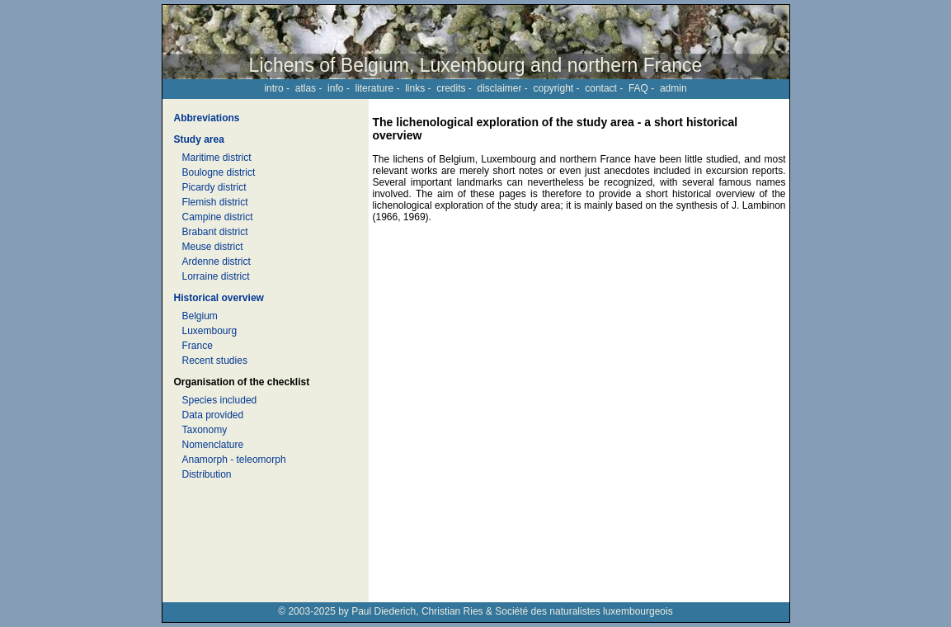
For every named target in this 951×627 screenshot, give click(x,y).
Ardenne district (216, 261)
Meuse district (212, 246)
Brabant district (215, 232)
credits (450, 88)
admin (673, 88)
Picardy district (214, 187)
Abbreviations (207, 118)
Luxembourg (210, 331)
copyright (554, 88)
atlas (305, 88)
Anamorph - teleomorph (234, 459)
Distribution (207, 474)
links (415, 88)
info (335, 88)
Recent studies (214, 360)
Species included (219, 400)
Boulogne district (219, 172)
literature (374, 88)
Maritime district (217, 157)
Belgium (200, 316)
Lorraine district (216, 276)
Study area (199, 139)
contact (601, 88)
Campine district (217, 217)
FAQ (638, 88)
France (197, 345)
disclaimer (499, 88)
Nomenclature (213, 444)
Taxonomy (205, 430)
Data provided (213, 415)
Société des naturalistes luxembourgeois (583, 611)
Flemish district (215, 202)
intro (273, 88)
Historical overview (219, 298)
